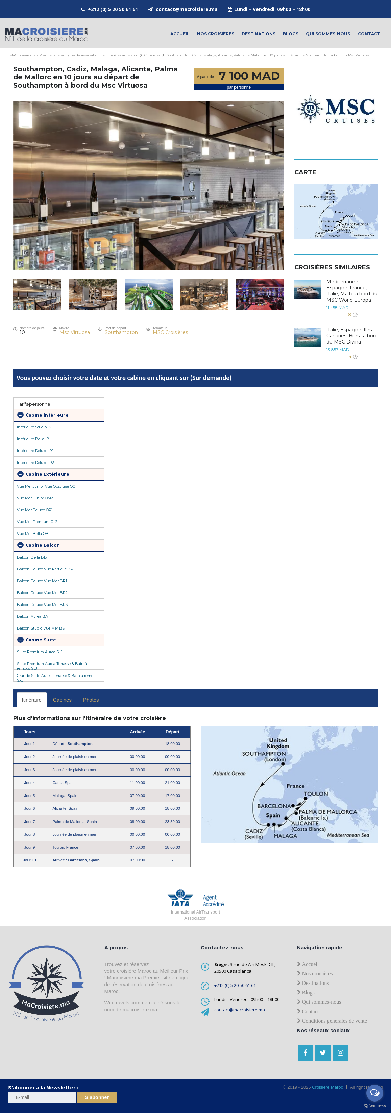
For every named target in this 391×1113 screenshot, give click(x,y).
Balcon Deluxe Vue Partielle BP (45, 569)
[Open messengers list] (374, 1093)
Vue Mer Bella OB (33, 533)
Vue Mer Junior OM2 (35, 498)
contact (369, 34)
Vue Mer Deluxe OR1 (35, 509)
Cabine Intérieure (43, 415)
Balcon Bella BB (32, 557)
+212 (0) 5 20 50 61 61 (113, 9)
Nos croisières (215, 34)
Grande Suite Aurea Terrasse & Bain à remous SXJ (57, 677)
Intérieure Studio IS (34, 427)
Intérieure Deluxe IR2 (35, 462)
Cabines (62, 700)
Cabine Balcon (38, 545)
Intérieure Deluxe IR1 (35, 450)
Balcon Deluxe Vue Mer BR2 (42, 592)
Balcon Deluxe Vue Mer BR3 (42, 604)
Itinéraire (32, 700)
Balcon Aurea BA (32, 616)
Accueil (180, 34)
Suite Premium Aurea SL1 (39, 651)
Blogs (290, 34)
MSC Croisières (170, 332)
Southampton (121, 332)
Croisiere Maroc (327, 1087)
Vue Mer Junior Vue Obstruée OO (46, 486)
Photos (91, 700)
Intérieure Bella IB (33, 438)
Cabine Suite (36, 640)
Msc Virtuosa (74, 332)
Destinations (258, 34)
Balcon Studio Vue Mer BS (41, 628)
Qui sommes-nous (328, 34)
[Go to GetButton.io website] (375, 1106)
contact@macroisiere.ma (187, 9)
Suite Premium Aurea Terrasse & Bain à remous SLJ (52, 665)
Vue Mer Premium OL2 (37, 521)
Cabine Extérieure (43, 474)
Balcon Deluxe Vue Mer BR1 (42, 580)
